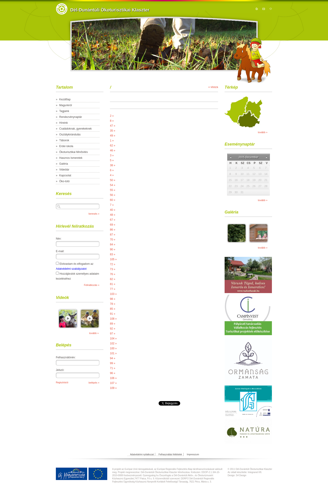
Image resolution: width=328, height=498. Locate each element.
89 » (112, 323)
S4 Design (241, 475)
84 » (112, 244)
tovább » (94, 333)
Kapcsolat (65, 175)
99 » (112, 363)
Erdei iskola (66, 146)
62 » (112, 145)
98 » (112, 299)
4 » (112, 175)
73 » (112, 269)
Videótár (64, 169)
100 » (113, 348)
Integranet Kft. (255, 472)
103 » (113, 294)
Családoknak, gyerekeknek (75, 128)
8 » (112, 120)
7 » (112, 204)
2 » (112, 115)
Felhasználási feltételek (170, 454)
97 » (112, 333)
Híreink (63, 122)
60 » (112, 200)
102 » (113, 343)
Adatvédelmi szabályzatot (71, 268)
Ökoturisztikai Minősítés (73, 152)
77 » (112, 289)
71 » (112, 368)
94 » (112, 358)
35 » (112, 130)
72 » (112, 264)
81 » (112, 284)
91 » (112, 313)
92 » (112, 328)
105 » (113, 259)
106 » (113, 378)
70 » (112, 239)
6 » (112, 170)
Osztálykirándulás (70, 134)
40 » (112, 209)
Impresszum (193, 454)
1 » (112, 140)
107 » (113, 383)
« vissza (213, 87)
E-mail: (60, 251)
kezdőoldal (256, 9)
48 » (112, 214)
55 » (112, 190)
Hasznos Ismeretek (70, 157)
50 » (112, 180)
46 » (112, 150)
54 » (112, 185)
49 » (112, 135)
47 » (112, 125)
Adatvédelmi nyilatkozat (142, 454)
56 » (112, 195)
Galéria (63, 163)
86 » (112, 229)
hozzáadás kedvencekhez (270, 9)
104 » (113, 338)
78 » (112, 303)
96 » (112, 373)
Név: (59, 238)
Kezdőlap (65, 99)
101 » (113, 353)
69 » (112, 224)
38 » (112, 165)
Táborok (64, 140)
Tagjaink (64, 111)
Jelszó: (60, 370)
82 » (112, 279)
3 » (112, 155)
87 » (112, 234)
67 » (112, 219)
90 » (112, 249)
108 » (113, 318)
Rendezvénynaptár (70, 117)
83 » (112, 254)
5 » (112, 160)
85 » (112, 308)
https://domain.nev (61, 9)
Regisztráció (62, 382)
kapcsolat (263, 9)
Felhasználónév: (65, 357)
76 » (112, 274)
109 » (113, 388)
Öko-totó (64, 181)
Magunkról (65, 105)
